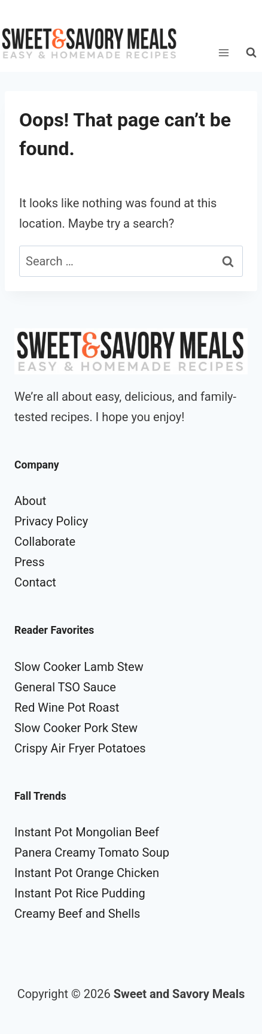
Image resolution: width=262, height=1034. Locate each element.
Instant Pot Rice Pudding (79, 893)
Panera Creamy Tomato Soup (91, 852)
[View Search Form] (251, 53)
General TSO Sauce (65, 687)
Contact (35, 582)
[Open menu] (223, 52)
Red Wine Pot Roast (66, 707)
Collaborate (44, 541)
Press (29, 562)
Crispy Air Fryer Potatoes (80, 748)
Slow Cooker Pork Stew (76, 728)
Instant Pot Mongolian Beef (86, 832)
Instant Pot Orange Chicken (86, 873)
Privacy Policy (51, 521)
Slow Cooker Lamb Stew (79, 667)
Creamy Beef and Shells (77, 913)
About (30, 501)
